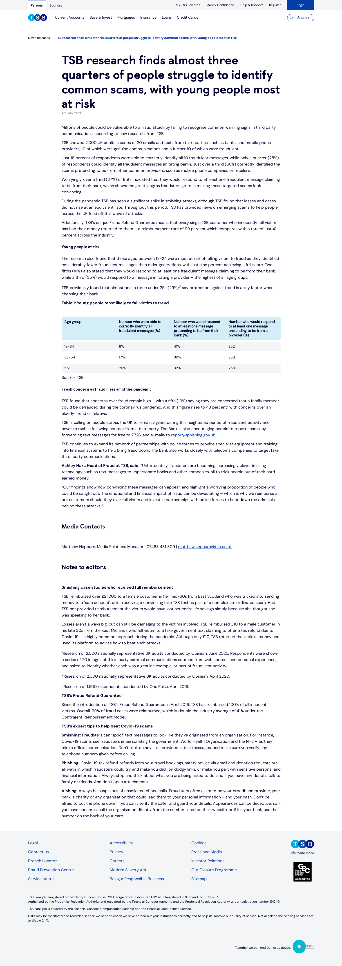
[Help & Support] (252, 5)
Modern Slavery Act (128, 870)
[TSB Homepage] (37, 18)
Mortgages (126, 17)
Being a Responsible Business (137, 879)
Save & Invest (101, 17)
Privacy (116, 852)
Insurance (148, 17)
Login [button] (300, 5)
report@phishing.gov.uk (193, 435)
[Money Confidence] (220, 5)
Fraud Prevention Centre (51, 870)
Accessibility (121, 843)
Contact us (38, 852)
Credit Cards (187, 17)
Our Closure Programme (214, 870)
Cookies (198, 843)
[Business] (56, 5)
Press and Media (206, 852)
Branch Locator (42, 861)
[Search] (300, 17)
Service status (41, 879)
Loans (167, 17)
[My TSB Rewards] (188, 5)
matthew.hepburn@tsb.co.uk (205, 546)
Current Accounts (69, 17)
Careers (117, 861)
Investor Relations (207, 861)
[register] (275, 5)
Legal (33, 843)
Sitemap (199, 879)
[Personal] (37, 5)
